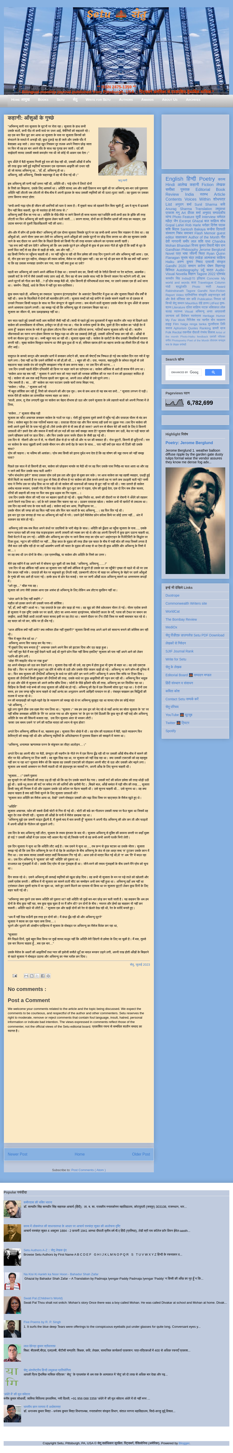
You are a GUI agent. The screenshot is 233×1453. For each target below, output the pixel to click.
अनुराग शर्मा (183, 204)
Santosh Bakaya (193, 229)
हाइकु (168, 324)
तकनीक (187, 332)
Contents (174, 199)
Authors (126, 99)
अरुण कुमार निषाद (190, 262)
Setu (61, 99)
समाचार (188, 233)
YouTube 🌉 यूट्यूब (179, 715)
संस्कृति (203, 295)
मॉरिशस (181, 299)
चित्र (202, 253)
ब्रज (222, 328)
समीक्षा (170, 189)
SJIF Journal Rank (179, 651)
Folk (168, 332)
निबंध (179, 233)
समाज (169, 328)
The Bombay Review (181, 619)
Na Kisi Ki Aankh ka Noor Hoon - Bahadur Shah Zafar (61, 1274)
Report (170, 295)
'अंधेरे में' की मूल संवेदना (17, 1394)
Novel (170, 253)
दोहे (200, 303)
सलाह (169, 311)
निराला (217, 299)
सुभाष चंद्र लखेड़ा (192, 258)
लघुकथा (220, 209)
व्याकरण (220, 320)
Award (221, 286)
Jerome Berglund (212, 250)
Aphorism (180, 328)
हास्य (206, 303)
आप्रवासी (220, 311)
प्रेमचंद (220, 274)
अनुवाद (206, 213)
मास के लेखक (172, 344)
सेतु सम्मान (178, 303)
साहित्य (221, 258)
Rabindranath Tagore (180, 291)
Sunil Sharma (206, 204)
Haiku (170, 262)
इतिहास (201, 278)
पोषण (210, 266)
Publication (204, 299)
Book (220, 189)
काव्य (221, 179)
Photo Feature (183, 217)
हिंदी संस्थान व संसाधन (179, 683)
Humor (220, 316)
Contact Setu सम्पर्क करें (182, 699)
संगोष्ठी (183, 344)
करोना (201, 266)
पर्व (223, 299)
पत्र (178, 253)
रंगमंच (203, 332)
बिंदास (175, 229)
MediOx (171, 627)
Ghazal (197, 221)
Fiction (208, 184)
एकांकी (213, 336)
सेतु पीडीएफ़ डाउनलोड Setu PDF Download (195, 635)
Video (180, 295)
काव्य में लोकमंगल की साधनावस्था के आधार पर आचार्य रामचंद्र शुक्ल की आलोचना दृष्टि (72, 1226)
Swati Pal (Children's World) (43, 1298)
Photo (196, 286)
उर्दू (202, 270)
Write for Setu (98, 99)
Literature (178, 307)
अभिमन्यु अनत (203, 311)
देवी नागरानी (173, 241)
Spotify (171, 731)
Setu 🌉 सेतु (116, 14)
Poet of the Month (198, 340)
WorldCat (173, 611)
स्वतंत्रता (196, 316)
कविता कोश (173, 691)
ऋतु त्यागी (122, 180)
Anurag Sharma (179, 209)
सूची (198, 217)
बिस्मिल (170, 270)
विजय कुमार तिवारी (202, 245)
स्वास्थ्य (178, 311)
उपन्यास (170, 316)
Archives (193, 99)
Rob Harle (193, 225)
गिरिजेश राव (193, 320)
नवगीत (205, 320)
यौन (213, 320)
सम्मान (192, 266)
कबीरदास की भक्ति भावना (38, 1202)
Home (80, 1154)
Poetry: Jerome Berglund (189, 442)
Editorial (202, 189)
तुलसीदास (213, 324)
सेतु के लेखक (174, 667)
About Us (169, 99)
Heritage (209, 316)
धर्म (177, 316)
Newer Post (17, 1154)
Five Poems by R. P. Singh (42, 1322)
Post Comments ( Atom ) (88, 1170)
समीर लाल (189, 241)
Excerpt (185, 221)
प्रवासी (210, 262)
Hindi (170, 184)
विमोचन (185, 316)
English (174, 179)
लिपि (222, 324)
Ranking (205, 328)
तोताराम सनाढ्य (217, 340)
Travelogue (205, 282)
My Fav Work (175, 320)
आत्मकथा (210, 258)
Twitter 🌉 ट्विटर (177, 723)
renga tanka (198, 324)
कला (193, 282)
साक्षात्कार (181, 237)
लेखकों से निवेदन (176, 643)
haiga (184, 324)
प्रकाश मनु (173, 213)
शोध (222, 221)
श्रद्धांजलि (181, 286)
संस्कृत (221, 262)
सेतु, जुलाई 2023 (140, 964)
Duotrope (173, 595)
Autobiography (187, 270)
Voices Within (197, 199)
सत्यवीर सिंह (173, 278)
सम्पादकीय (219, 213)
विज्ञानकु (220, 266)
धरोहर (205, 225)
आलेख (182, 184)
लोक (222, 307)
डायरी (215, 328)
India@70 (188, 278)
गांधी (168, 286)
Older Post (141, 1154)
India (189, 194)
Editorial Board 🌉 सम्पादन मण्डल (188, 675)
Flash (198, 233)
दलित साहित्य (193, 307)
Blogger (184, 1443)
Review (172, 194)
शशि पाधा (204, 241)
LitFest (214, 303)
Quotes (193, 328)
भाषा (185, 253)
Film (176, 324)
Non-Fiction (217, 291)
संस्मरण (170, 233)
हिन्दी (191, 179)
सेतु (75, 99)
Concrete (213, 278)
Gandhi (203, 291)
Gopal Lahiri (175, 225)
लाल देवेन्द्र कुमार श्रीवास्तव (39, 1346)
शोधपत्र (219, 199)
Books (43, 99)
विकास (211, 332)
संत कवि (191, 299)
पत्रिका (221, 336)
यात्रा (210, 270)
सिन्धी (169, 303)
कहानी (194, 184)
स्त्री (208, 286)
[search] (184, 372)
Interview (209, 217)
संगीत (168, 340)
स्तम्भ (204, 194)
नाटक (204, 307)
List (169, 204)
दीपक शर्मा (194, 213)
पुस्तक (185, 189)
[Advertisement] (195, 141)
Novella (181, 274)
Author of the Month (204, 237)
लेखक (220, 184)
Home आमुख (20, 99)
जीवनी (193, 253)
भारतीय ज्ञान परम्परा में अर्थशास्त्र (42, 1407)
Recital (177, 332)
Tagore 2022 (206, 274)
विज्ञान (192, 274)
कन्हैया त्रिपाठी (216, 229)
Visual (189, 311)
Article (219, 194)
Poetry (207, 179)
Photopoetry (179, 340)
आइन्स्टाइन (214, 295)
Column (220, 282)
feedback (202, 336)
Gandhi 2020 (176, 266)
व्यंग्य (168, 217)
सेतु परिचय (172, 707)
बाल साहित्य (211, 221)
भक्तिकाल (214, 307)
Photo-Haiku (187, 336)
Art (183, 213)
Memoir (210, 233)
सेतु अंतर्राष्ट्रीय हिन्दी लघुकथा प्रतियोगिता (47, 1370)
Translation (203, 209)
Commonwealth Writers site (186, 603)
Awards (147, 99)
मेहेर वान (220, 245)
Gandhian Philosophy (182, 250)
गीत (223, 237)
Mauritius (191, 303)
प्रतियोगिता (191, 295)
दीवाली (195, 332)
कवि (222, 204)
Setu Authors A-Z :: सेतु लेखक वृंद (45, 1250)
